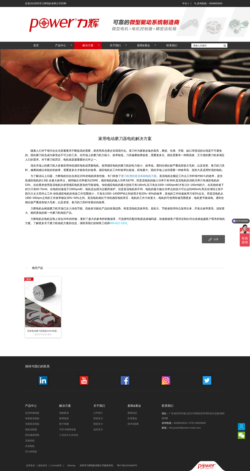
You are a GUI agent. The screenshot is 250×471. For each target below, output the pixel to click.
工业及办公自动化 (68, 435)
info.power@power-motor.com (185, 427)
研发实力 (98, 418)
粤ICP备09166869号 (127, 465)
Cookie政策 (56, 465)
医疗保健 (64, 423)
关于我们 (115, 45)
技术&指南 (133, 423)
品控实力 (98, 429)
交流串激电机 (32, 413)
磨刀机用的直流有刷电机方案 (139, 176)
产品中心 (60, 45)
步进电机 (30, 446)
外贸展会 (132, 418)
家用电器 (64, 418)
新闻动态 (132, 413)
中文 (185, 3)
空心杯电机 (31, 451)
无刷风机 (30, 440)
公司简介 (98, 413)
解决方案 (87, 45)
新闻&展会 (143, 45)
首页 (36, 45)
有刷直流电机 (32, 418)
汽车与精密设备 (67, 429)
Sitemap (71, 465)
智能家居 (64, 413)
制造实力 (98, 423)
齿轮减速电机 (32, 435)
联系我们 (171, 45)
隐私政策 (42, 465)
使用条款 (30, 465)
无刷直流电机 (32, 423)
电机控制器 (31, 429)
